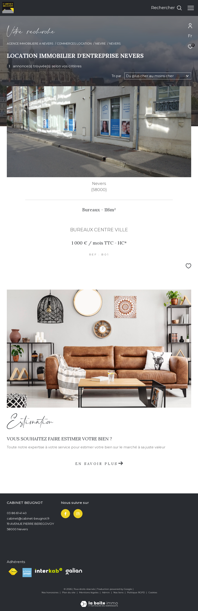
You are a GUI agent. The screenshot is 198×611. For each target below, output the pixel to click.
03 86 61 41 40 (17, 513)
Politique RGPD (136, 592)
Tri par (116, 76)
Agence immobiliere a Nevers (30, 43)
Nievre (100, 43)
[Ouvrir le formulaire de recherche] (166, 8)
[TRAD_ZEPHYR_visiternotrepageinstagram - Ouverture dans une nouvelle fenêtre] (78, 513)
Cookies (152, 592)
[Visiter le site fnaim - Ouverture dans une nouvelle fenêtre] (13, 572)
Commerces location (74, 43)
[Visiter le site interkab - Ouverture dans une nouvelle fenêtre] (48, 570)
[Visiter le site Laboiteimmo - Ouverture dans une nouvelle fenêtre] (99, 601)
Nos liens (118, 592)
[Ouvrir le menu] (190, 8)
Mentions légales (89, 592)
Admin (106, 592)
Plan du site (69, 592)
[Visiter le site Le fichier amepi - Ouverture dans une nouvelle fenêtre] (27, 572)
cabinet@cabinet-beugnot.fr (28, 518)
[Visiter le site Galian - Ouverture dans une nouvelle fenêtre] (74, 571)
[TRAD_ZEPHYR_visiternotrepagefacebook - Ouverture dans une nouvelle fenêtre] (65, 513)
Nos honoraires (50, 592)
